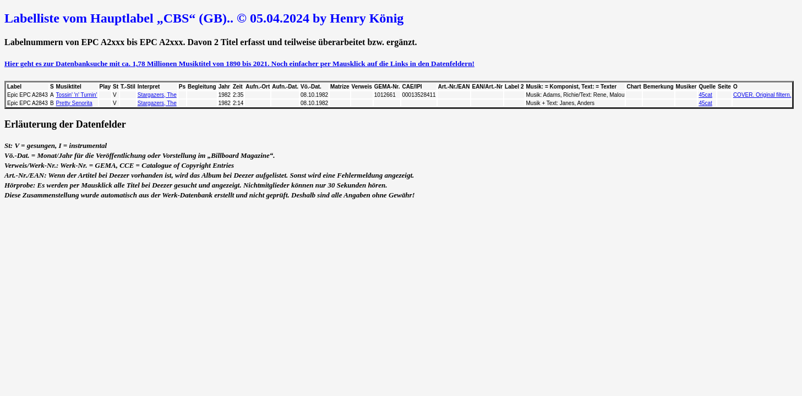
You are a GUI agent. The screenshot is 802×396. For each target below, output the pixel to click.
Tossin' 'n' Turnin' (76, 95)
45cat (705, 95)
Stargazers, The (157, 95)
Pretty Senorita (74, 103)
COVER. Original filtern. (762, 95)
